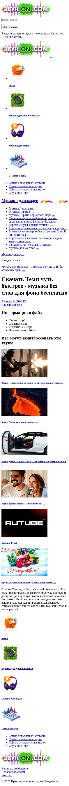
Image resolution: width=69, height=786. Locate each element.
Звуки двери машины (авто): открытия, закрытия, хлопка (33, 461)
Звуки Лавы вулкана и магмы (18, 422)
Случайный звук (19, 192)
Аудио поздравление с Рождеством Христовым (26, 582)
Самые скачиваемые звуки (25, 186)
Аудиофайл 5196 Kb (13, 301)
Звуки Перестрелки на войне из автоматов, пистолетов (31, 382)
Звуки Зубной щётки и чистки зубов (21, 503)
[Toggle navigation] (52, 57)
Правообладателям (13, 771)
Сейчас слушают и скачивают (27, 189)
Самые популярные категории (27, 182)
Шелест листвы (11, 36)
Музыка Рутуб (9, 542)
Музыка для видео (19, 200)
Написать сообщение (14, 768)
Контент (6, 775)
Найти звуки (10, 27)
